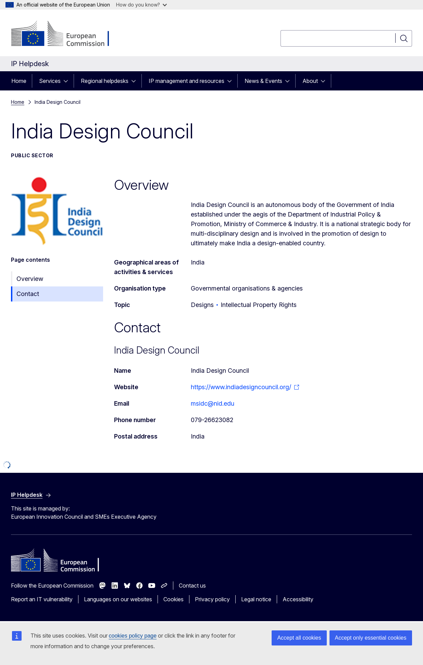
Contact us (192, 585)
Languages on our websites (118, 599)
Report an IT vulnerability (42, 599)
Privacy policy (212, 599)
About (310, 80)
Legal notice (256, 599)
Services (50, 80)
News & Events (263, 80)
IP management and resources (186, 80)
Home (18, 80)
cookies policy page (133, 636)
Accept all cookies (299, 638)
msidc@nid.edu (212, 403)
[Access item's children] (68, 80)
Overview (29, 278)
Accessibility (298, 599)
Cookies (173, 599)
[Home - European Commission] (66, 34)
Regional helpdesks (104, 80)
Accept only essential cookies (371, 638)
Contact (27, 293)
